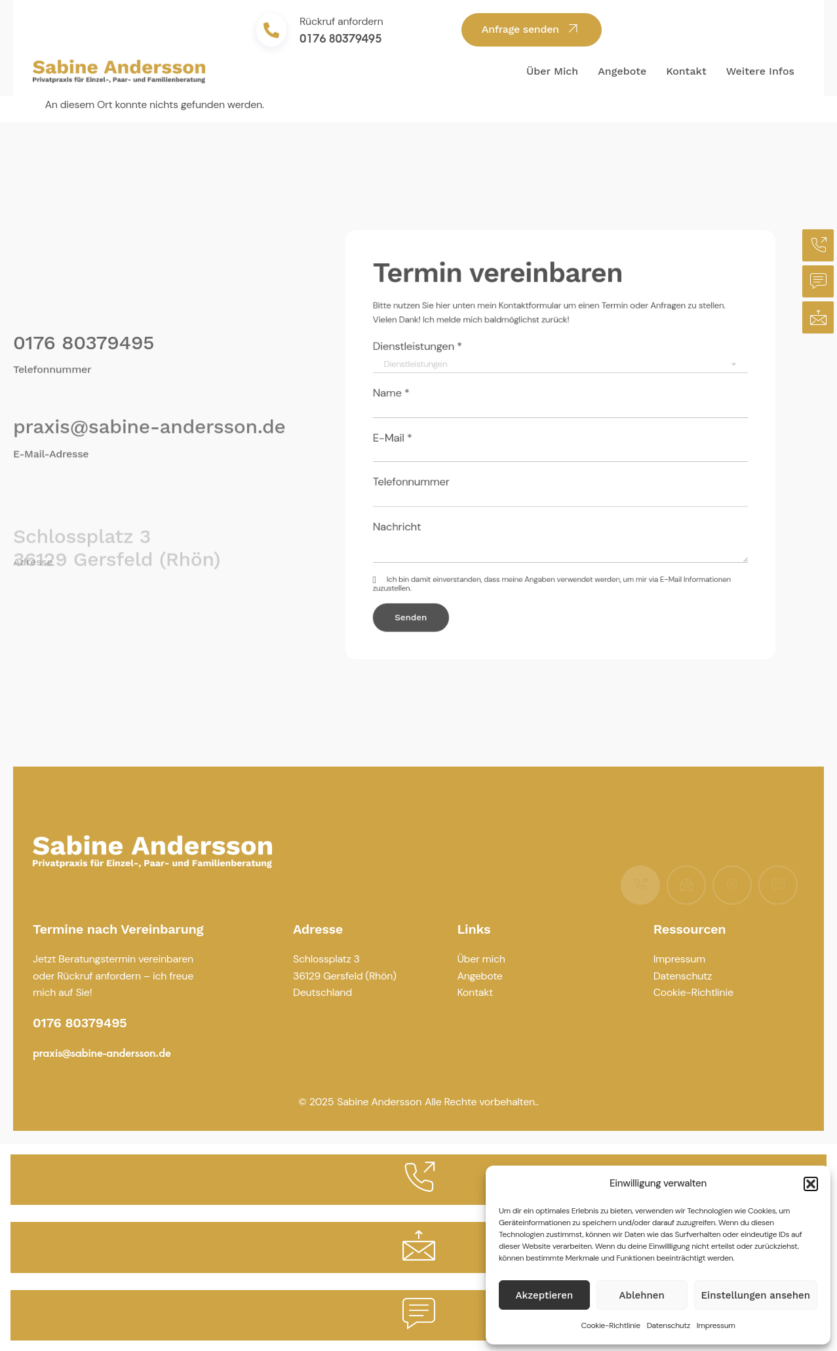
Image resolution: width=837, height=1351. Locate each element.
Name (429, 404)
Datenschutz (668, 1325)
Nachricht (433, 508)
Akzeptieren (545, 1295)
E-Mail (430, 439)
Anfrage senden (532, 28)
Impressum (716, 1325)
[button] (810, 1183)
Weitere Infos (760, 71)
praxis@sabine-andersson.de (149, 432)
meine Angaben (535, 549)
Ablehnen (642, 1295)
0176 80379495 (340, 38)
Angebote (622, 71)
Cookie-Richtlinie (610, 1325)
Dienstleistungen (449, 368)
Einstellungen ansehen (755, 1295)
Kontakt (686, 71)
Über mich (552, 71)
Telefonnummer (444, 473)
